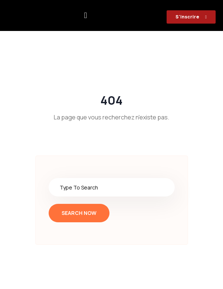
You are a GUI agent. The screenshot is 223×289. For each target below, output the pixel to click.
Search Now (79, 212)
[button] (85, 16)
